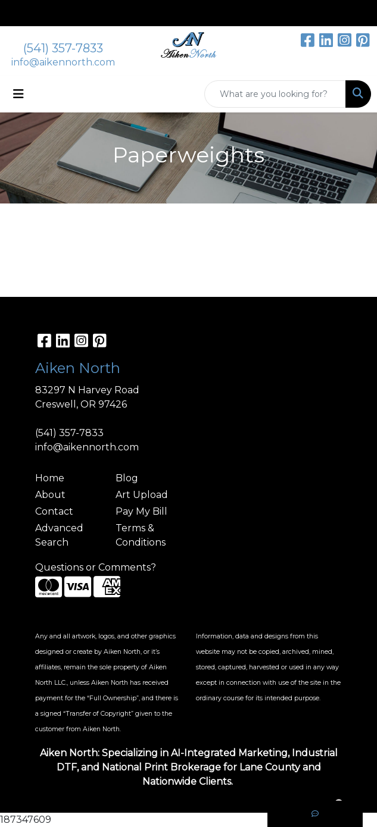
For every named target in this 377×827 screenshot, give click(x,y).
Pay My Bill (141, 511)
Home (49, 478)
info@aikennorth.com (63, 62)
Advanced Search (59, 535)
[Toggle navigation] (18, 94)
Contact (54, 511)
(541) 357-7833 (63, 48)
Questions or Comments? (95, 567)
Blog (127, 478)
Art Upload (142, 494)
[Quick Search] (275, 94)
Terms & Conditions (141, 535)
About (50, 494)
